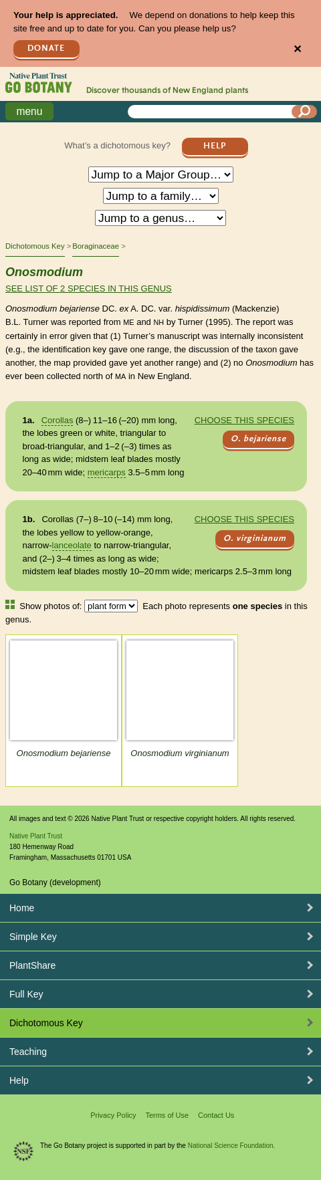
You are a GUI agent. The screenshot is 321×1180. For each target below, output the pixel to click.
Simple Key (33, 936)
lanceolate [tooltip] (72, 545)
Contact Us (216, 1115)
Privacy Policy (113, 1115)
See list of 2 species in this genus (88, 288)
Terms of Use (167, 1115)
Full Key (26, 994)
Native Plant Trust (35, 836)
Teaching (28, 1051)
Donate (46, 48)
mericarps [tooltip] (107, 472)
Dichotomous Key (35, 246)
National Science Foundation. (232, 1145)
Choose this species (244, 420)
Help (214, 146)
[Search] (304, 111)
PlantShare (32, 965)
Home (21, 908)
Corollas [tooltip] (57, 420)
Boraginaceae (95, 246)
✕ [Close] (297, 49)
